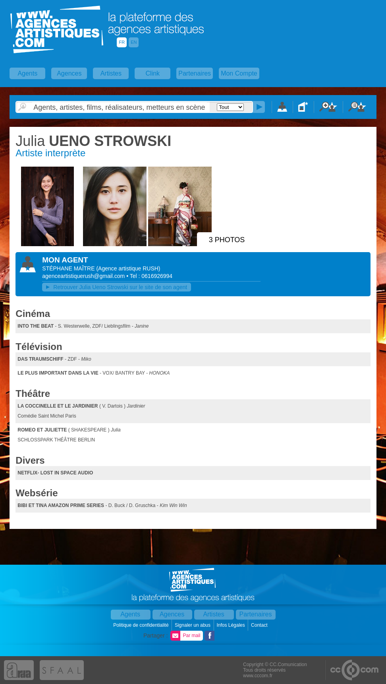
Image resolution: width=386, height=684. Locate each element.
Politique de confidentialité (141, 625)
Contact (260, 625)
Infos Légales (231, 625)
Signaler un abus (193, 625)
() (128, 268)
